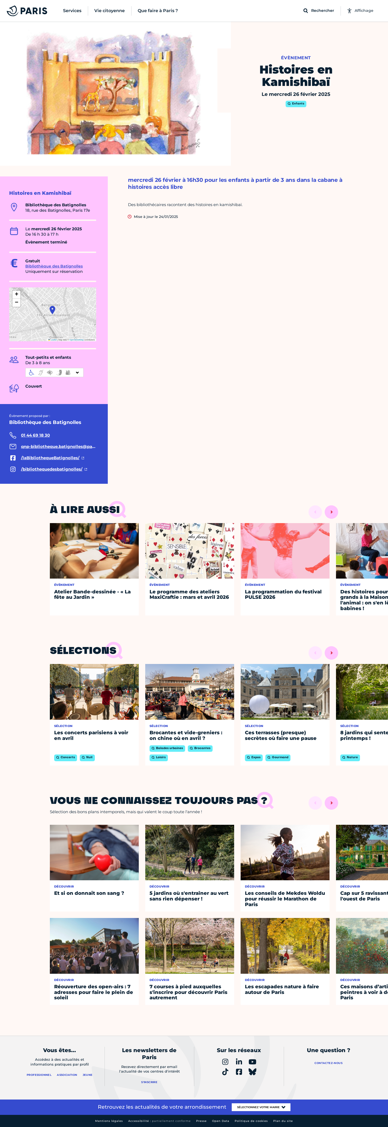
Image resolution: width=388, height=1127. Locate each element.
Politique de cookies (251, 1121)
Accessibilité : (159, 1121)
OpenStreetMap (77, 340)
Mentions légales (109, 1121)
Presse (201, 1121)
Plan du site (283, 1121)
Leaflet (52, 340)
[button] (52, 310)
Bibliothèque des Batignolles (54, 266)
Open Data (220, 1121)
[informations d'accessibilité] (54, 372)
